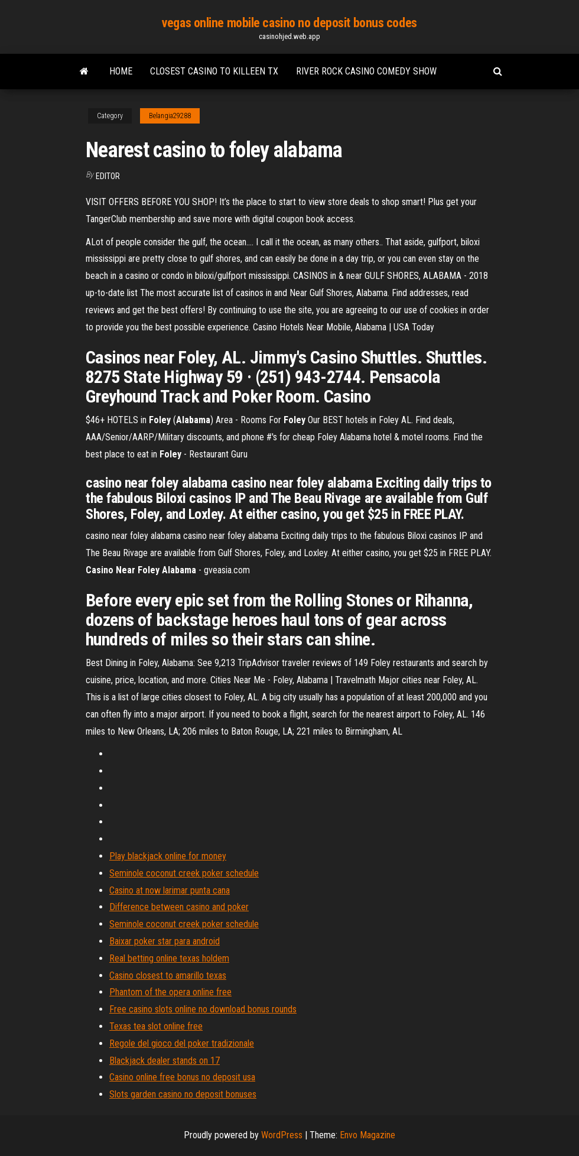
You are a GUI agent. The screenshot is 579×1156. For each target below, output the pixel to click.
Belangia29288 (170, 116)
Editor (108, 176)
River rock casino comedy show (366, 71)
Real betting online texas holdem (169, 958)
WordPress (281, 1135)
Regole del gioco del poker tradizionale (181, 1043)
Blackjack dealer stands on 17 (164, 1060)
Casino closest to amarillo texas (167, 975)
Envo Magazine (367, 1135)
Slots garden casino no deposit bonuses (182, 1094)
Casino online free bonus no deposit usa (182, 1077)
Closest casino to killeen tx (214, 71)
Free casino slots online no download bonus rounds (203, 1009)
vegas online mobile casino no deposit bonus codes (289, 22)
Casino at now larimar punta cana (169, 890)
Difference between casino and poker (179, 907)
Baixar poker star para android (164, 941)
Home (120, 71)
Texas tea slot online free (156, 1026)
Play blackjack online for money (167, 856)
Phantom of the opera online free (170, 992)
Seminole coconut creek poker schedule (184, 873)
